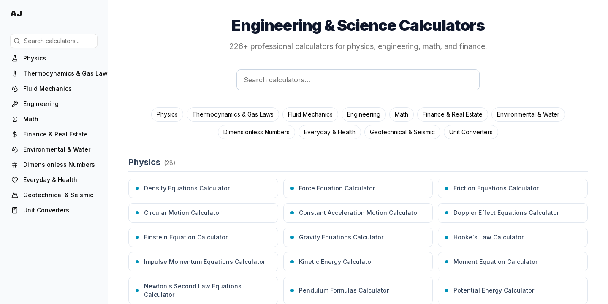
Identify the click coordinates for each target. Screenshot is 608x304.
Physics (167, 114)
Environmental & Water (528, 114)
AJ (16, 13)
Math (401, 114)
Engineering (363, 114)
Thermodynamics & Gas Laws (233, 114)
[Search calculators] (358, 79)
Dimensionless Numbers (256, 132)
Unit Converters (471, 132)
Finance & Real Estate (453, 114)
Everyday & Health (330, 132)
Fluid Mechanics (310, 114)
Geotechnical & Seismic (402, 132)
